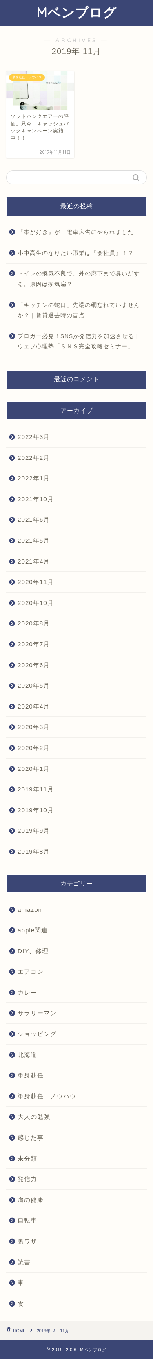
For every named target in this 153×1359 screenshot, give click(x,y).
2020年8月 (34, 623)
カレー (27, 992)
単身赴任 (31, 1075)
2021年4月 (34, 561)
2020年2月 (34, 747)
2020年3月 (34, 726)
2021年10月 (36, 498)
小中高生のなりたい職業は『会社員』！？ (76, 253)
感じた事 (31, 1137)
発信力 (27, 1178)
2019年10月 (36, 810)
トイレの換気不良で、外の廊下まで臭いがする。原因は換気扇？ (79, 278)
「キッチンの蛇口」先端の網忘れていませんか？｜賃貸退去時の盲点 (79, 310)
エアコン (31, 971)
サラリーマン (37, 1012)
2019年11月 (36, 789)
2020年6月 (34, 664)
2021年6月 (34, 519)
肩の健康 (31, 1199)
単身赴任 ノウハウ (47, 1096)
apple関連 (33, 930)
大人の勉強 (34, 1116)
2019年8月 (34, 851)
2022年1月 (34, 478)
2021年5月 (34, 540)
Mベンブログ (76, 12)
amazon (30, 909)
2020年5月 (34, 685)
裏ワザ (27, 1241)
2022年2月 (34, 457)
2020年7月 (34, 644)
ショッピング (37, 1033)
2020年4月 (34, 706)
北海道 (27, 1054)
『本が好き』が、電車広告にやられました (76, 232)
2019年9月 (34, 830)
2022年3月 (34, 436)
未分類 (27, 1158)
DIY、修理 (33, 951)
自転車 (27, 1220)
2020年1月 (34, 768)
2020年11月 (36, 581)
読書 (24, 1262)
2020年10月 (36, 602)
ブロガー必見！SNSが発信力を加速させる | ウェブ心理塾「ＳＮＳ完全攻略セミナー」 (78, 341)
